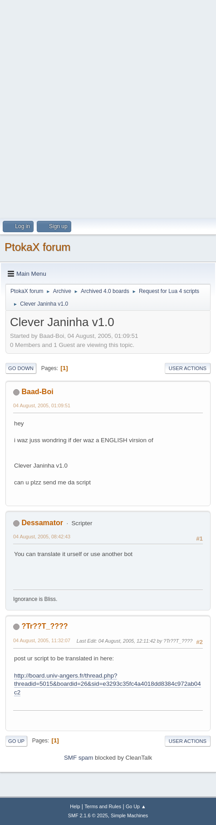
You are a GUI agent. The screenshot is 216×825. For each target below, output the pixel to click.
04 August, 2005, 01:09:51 (41, 405)
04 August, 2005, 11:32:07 (41, 640)
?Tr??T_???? (44, 626)
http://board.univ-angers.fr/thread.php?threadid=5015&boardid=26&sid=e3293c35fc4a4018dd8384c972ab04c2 (107, 684)
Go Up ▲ (136, 806)
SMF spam (78, 757)
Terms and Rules (102, 806)
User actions (187, 368)
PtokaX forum (37, 247)
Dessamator (42, 523)
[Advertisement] (108, 108)
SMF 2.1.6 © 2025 (88, 815)
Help (75, 806)
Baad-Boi (37, 391)
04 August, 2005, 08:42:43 (41, 536)
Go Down (21, 368)
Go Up (16, 741)
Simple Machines (129, 815)
